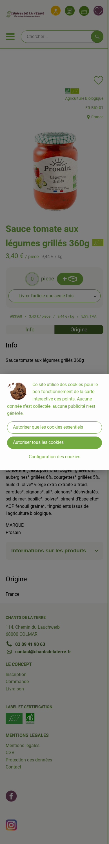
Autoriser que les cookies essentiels (48, 427)
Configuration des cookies (54, 456)
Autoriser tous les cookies (38, 442)
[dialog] (54, 422)
